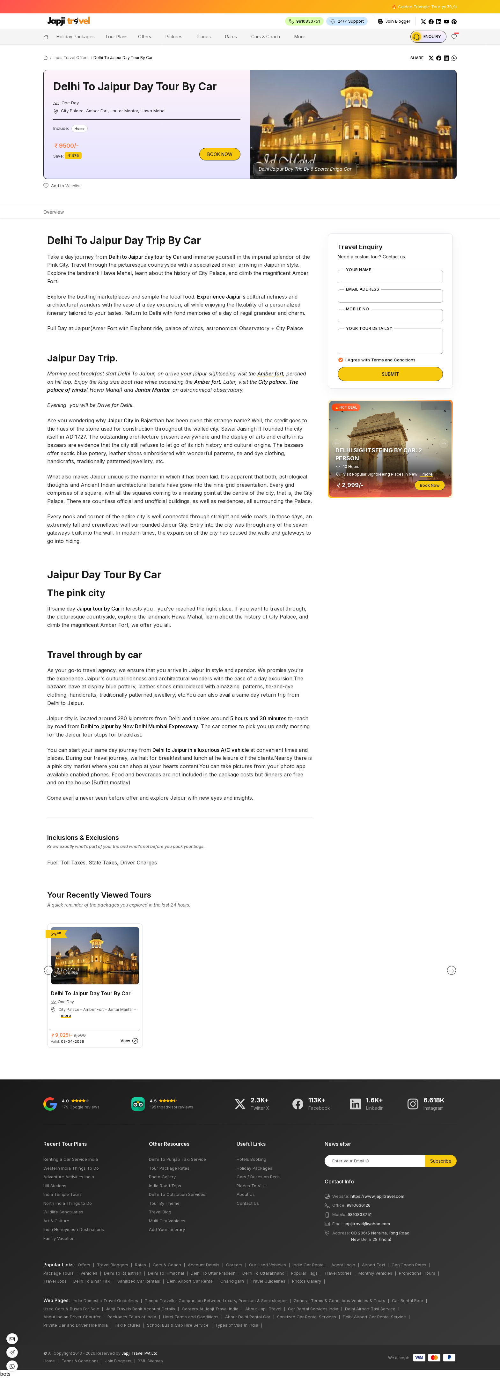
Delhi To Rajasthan (122, 1273)
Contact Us (248, 1203)
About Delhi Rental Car (247, 1316)
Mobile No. (358, 309)
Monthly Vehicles (375, 1273)
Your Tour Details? (369, 328)
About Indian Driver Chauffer (72, 1316)
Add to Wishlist (62, 185)
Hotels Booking (251, 1159)
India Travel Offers (71, 57)
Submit (390, 374)
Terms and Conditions (393, 359)
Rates (231, 36)
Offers (144, 36)
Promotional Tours (417, 1273)
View (129, 1040)
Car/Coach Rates (409, 1264)
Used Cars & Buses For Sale (71, 1308)
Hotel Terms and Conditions (190, 1316)
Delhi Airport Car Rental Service (374, 1316)
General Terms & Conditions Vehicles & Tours (339, 1300)
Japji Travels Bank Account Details (140, 1308)
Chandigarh (232, 1281)
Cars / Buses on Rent (258, 1176)
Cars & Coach (265, 36)
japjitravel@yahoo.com (367, 1223)
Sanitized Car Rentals (138, 1281)
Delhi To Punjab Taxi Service (177, 1159)
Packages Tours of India (131, 1316)
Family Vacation (59, 1238)
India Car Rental (309, 1264)
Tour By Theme (164, 1203)
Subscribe (441, 1161)
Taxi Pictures (127, 1325)
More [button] (299, 36)
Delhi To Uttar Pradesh (213, 1273)
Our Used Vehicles (267, 1264)
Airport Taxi (373, 1264)
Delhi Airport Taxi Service (370, 1308)
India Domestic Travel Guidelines (105, 1300)
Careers (234, 1264)
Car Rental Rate (407, 1300)
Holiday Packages (254, 1168)
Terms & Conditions (80, 1361)
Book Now (219, 154)
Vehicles (88, 1273)
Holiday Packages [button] (75, 36)
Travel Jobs (55, 1281)
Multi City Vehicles (167, 1220)
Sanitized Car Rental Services (306, 1316)
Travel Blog (160, 1211)
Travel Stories (338, 1273)
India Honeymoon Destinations (73, 1229)
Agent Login (343, 1264)
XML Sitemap (150, 1361)
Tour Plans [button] (116, 36)
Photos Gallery (306, 1281)
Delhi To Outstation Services (177, 1194)
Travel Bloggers (112, 1264)
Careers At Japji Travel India (210, 1308)
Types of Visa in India (236, 1325)
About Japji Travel (263, 1308)
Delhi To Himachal (166, 1273)
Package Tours (58, 1273)
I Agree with (380, 359)
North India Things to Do (67, 1203)
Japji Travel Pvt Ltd (139, 1353)
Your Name (358, 270)
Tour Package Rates (169, 1168)
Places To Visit (251, 1185)
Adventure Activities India (68, 1176)
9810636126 (359, 1205)
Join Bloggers (118, 1361)
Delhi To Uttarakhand (263, 1273)
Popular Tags (304, 1273)
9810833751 (359, 1214)
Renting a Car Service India (70, 1159)
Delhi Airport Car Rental (190, 1281)
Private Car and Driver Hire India (75, 1325)
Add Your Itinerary (167, 1229)
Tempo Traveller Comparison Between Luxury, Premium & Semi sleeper (216, 1300)
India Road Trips (165, 1185)
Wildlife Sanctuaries (63, 1211)
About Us (246, 1194)
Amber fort (270, 373)
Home (49, 1361)
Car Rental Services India (313, 1308)
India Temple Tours (62, 1194)
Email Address (362, 289)
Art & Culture (56, 1220)
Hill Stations (54, 1185)
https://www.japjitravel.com (377, 1196)
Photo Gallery (162, 1176)
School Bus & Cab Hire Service (178, 1325)
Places (204, 36)
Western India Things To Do (71, 1168)
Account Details (203, 1264)
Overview (53, 212)
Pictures (173, 36)
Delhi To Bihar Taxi (92, 1281)
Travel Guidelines (268, 1281)
